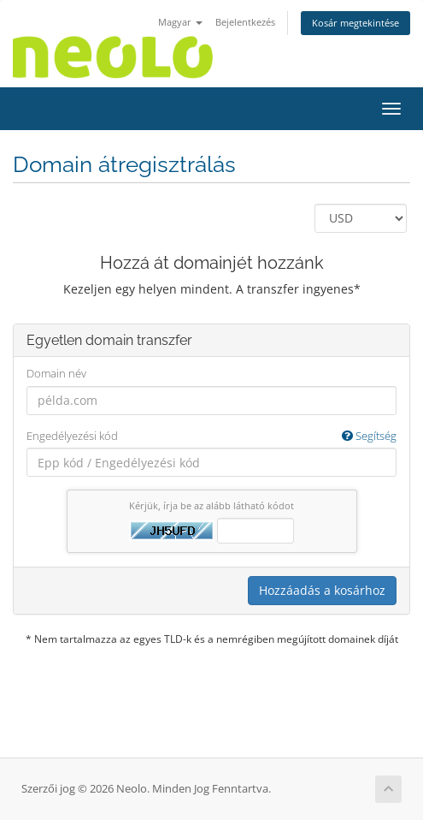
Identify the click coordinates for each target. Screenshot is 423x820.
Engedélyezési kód (211, 436)
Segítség (369, 435)
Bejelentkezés (245, 21)
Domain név (56, 373)
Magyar (180, 21)
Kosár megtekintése (355, 22)
